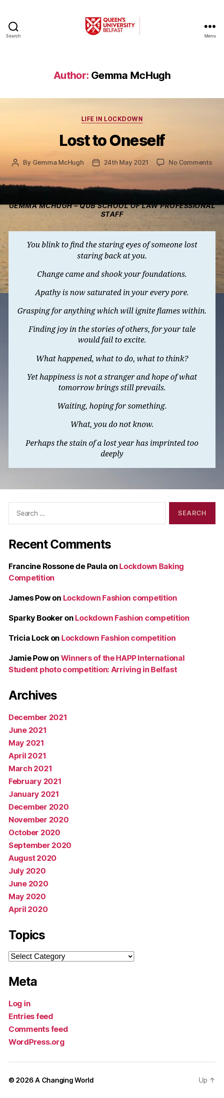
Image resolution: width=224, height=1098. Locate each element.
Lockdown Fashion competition (120, 597)
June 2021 (28, 730)
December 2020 (39, 806)
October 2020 (34, 832)
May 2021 (26, 742)
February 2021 (35, 781)
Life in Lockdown (112, 118)
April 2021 (27, 755)
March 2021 (30, 768)
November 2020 (39, 819)
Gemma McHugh (58, 162)
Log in (19, 1003)
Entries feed (31, 1016)
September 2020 (40, 845)
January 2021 (34, 794)
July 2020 (27, 870)
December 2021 (38, 717)
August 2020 (33, 858)
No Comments (190, 162)
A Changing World (64, 1080)
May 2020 (27, 896)
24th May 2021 (126, 162)
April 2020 (28, 909)
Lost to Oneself (112, 140)
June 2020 (29, 883)
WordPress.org (37, 1041)
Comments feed (38, 1029)
